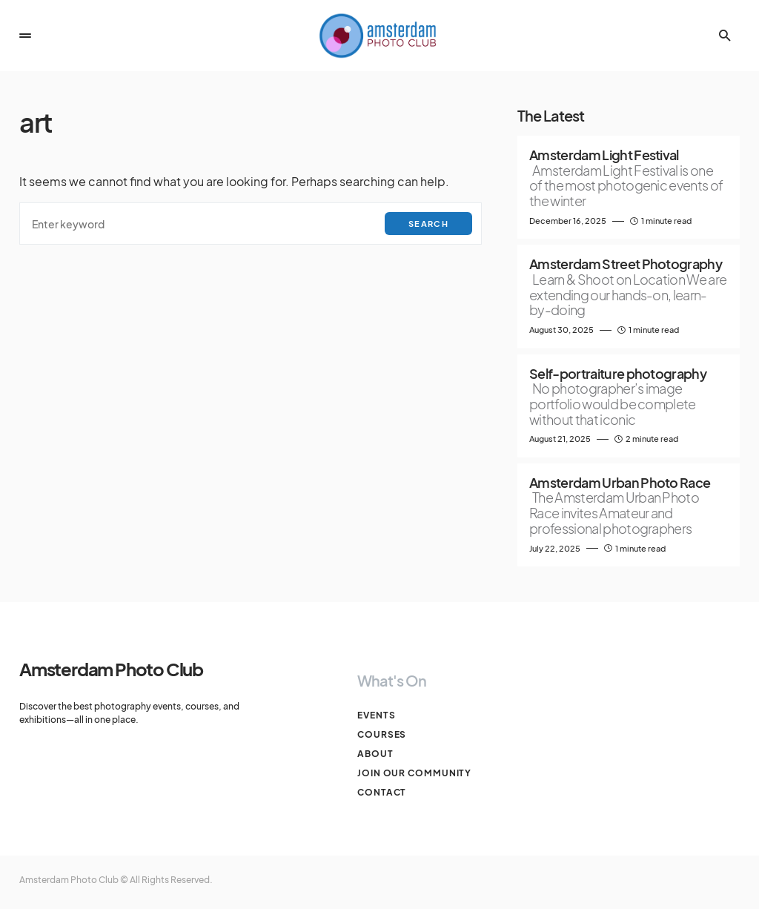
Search (428, 223)
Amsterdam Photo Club (111, 669)
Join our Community (414, 773)
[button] (25, 35)
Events (376, 715)
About (375, 753)
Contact (381, 792)
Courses (381, 734)
